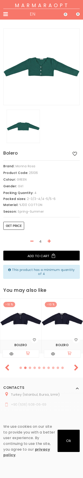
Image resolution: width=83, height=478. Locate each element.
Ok (68, 440)
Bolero (20, 345)
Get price (14, 225)
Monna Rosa (25, 166)
